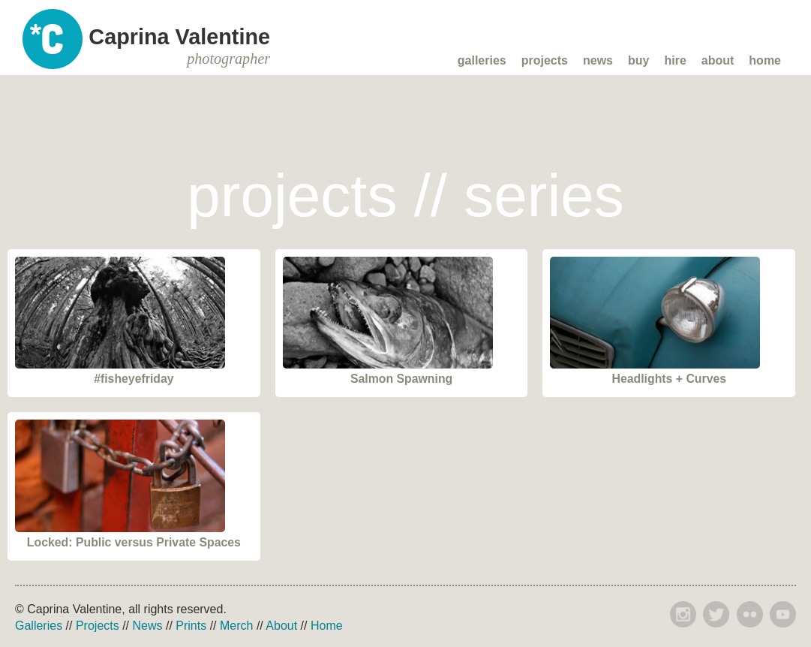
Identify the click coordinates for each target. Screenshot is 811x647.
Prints (191, 625)
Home (765, 60)
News (598, 60)
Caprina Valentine (179, 46)
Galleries (482, 60)
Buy (638, 60)
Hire (675, 60)
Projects (544, 60)
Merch (236, 625)
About (717, 60)
